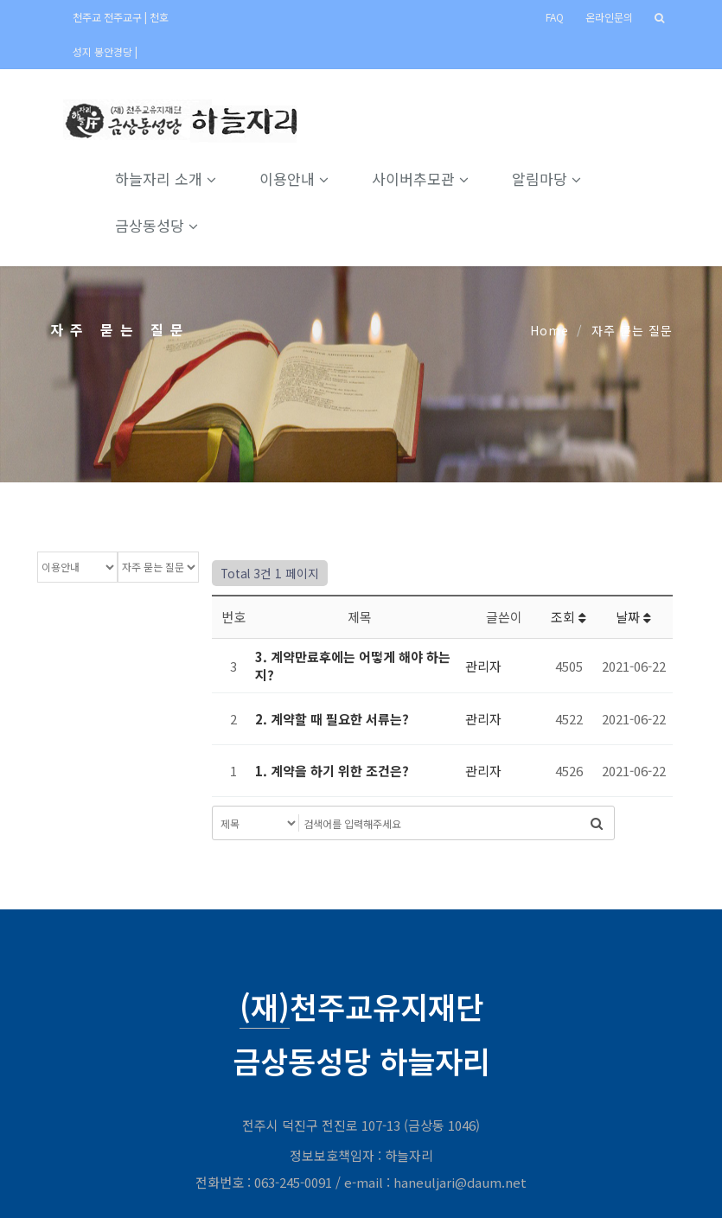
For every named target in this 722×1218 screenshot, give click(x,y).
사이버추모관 (420, 178)
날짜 (633, 617)
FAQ (555, 17)
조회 (568, 617)
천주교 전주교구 (108, 17)
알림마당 (546, 178)
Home (549, 330)
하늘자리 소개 (165, 178)
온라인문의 (609, 17)
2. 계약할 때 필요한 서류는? (332, 719)
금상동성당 (156, 225)
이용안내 (294, 178)
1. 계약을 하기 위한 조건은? (332, 771)
